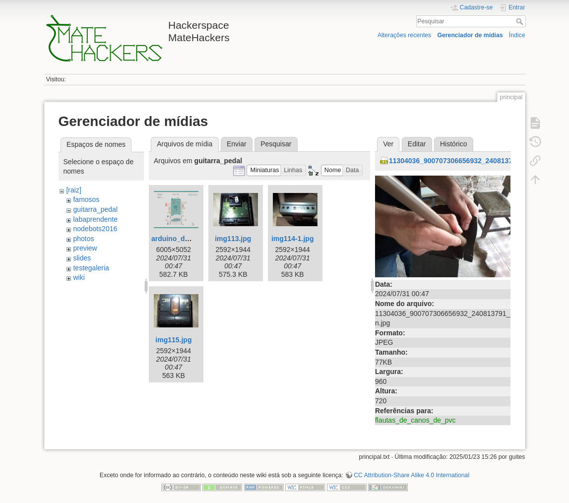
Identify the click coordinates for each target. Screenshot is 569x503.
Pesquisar (520, 21)
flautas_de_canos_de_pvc (415, 420)
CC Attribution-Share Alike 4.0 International (411, 475)
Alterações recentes (404, 35)
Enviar (237, 144)
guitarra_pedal (95, 209)
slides (82, 258)
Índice (517, 35)
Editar (417, 144)
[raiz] (73, 190)
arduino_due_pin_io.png (191, 239)
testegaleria (91, 268)
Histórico (453, 144)
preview (85, 248)
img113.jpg (233, 239)
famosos (86, 199)
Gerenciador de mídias (470, 35)
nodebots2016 (95, 229)
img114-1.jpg (292, 239)
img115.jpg (173, 340)
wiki (78, 277)
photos (83, 239)
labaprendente (95, 219)
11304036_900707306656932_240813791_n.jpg (465, 161)
